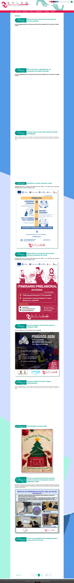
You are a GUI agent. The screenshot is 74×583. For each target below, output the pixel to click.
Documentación (38, 11)
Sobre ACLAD (18, 11)
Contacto (53, 11)
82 (46, 575)
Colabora (46, 11)
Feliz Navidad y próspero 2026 (37, 426)
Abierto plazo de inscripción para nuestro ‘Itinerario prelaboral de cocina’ (40, 254)
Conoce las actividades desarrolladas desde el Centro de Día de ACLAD (42, 539)
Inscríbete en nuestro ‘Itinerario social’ (39, 183)
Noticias (32, 11)
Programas (25, 11)
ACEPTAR (37, 582)
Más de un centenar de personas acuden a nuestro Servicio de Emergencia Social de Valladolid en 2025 (41, 479)
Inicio (12, 11)
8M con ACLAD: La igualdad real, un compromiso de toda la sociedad (39, 70)
